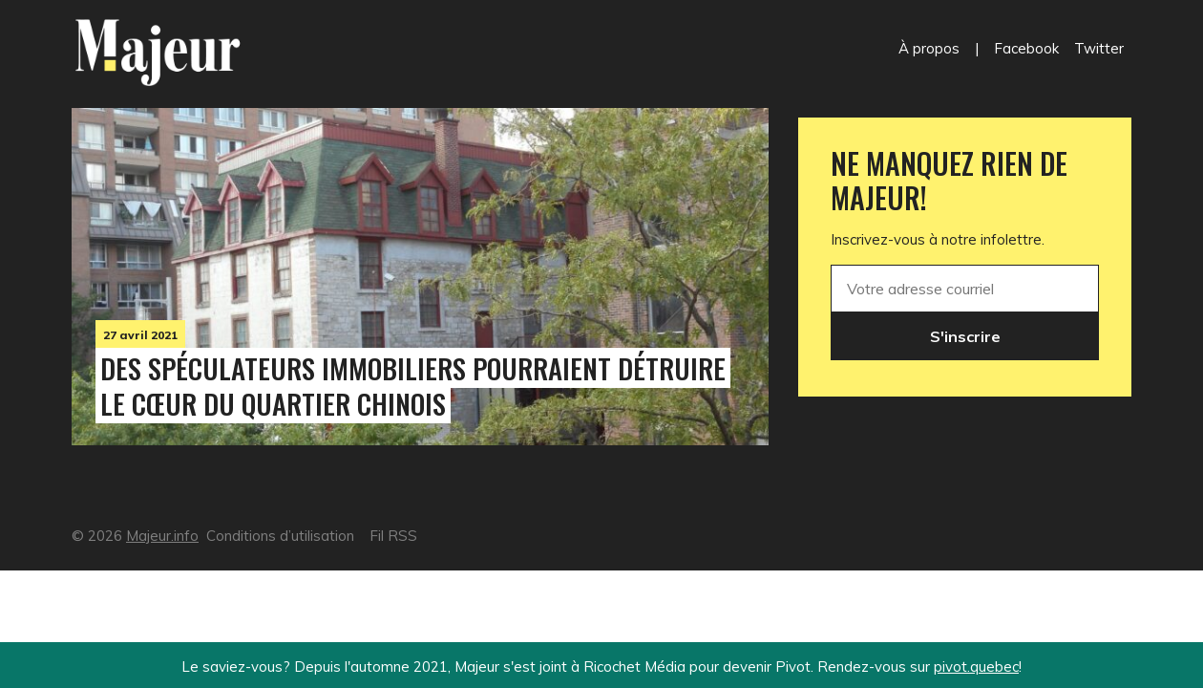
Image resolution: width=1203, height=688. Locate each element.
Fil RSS (393, 536)
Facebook (1026, 48)
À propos (929, 48)
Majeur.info (162, 536)
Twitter (1099, 48)
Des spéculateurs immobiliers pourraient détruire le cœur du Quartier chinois (413, 385)
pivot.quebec (976, 666)
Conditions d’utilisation (280, 536)
